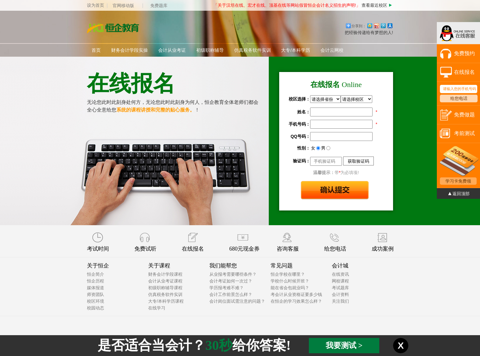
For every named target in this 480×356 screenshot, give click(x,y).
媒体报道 (95, 287)
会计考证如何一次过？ (230, 280)
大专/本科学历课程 (166, 301)
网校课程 (340, 280)
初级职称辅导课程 (165, 287)
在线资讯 (340, 274)
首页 (96, 50)
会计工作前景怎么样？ (230, 294)
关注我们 (340, 301)
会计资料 (340, 294)
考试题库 (340, 287)
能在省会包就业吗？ (290, 287)
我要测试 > (344, 345)
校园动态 (95, 307)
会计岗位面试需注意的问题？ (237, 301)
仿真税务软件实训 (252, 50)
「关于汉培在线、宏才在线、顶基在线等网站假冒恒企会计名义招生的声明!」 (286, 5)
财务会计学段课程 (165, 274)
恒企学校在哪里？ (288, 274)
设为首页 (95, 5)
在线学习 (156, 307)
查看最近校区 (377, 5)
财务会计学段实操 (129, 50)
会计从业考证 (172, 50)
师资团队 (95, 294)
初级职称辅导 (210, 50)
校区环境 (95, 301)
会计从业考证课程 (165, 280)
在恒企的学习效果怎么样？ (296, 301)
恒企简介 (95, 274)
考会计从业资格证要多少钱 (296, 294)
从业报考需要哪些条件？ (233, 274)
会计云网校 (332, 50)
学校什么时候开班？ (290, 280)
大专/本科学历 (295, 50)
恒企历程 (95, 280)
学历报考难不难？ (226, 287)
